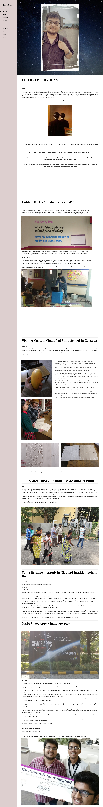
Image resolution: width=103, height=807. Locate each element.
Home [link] (5, 11)
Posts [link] (4, 31)
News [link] (4, 34)
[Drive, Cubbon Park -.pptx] (60, 321)
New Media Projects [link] (8, 23)
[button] (101, 2)
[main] (53, 80)
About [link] (4, 14)
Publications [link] (6, 29)
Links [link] (4, 37)
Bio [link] (4, 26)
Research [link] (5, 17)
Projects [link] (5, 20)
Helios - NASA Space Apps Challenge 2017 (31, 731)
